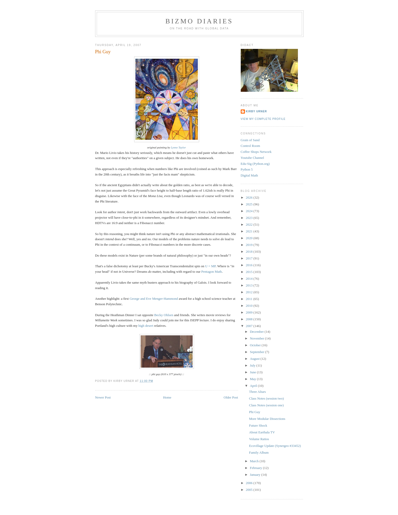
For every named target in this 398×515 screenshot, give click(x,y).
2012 (249, 292)
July (253, 365)
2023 (249, 218)
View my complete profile (263, 119)
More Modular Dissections (267, 419)
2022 (249, 224)
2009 (249, 312)
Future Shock (258, 425)
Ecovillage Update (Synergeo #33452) (275, 446)
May (253, 379)
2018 (249, 251)
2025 (249, 204)
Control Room (250, 146)
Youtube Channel (252, 158)
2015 (249, 272)
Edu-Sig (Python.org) (255, 164)
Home (167, 397)
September (257, 352)
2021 (249, 231)
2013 (249, 285)
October (256, 345)
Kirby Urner (256, 111)
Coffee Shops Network (256, 152)
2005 (249, 490)
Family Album (259, 452)
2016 (249, 265)
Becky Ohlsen (163, 315)
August (255, 359)
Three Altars (257, 392)
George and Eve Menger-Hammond (153, 299)
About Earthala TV (262, 432)
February (256, 468)
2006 (249, 483)
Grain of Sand (250, 140)
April (254, 386)
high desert (145, 326)
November (257, 338)
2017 (249, 258)
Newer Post (103, 397)
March (254, 461)
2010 (249, 306)
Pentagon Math (211, 271)
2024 (249, 211)
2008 (249, 319)
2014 (249, 279)
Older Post (231, 397)
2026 (249, 197)
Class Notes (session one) (266, 405)
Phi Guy (103, 51)
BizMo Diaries (199, 21)
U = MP (210, 266)
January (255, 475)
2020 (249, 238)
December (257, 332)
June (253, 372)
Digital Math (249, 175)
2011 (249, 299)
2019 (249, 245)
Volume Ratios (259, 439)
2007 (249, 326)
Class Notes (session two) (266, 398)
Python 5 (247, 169)
